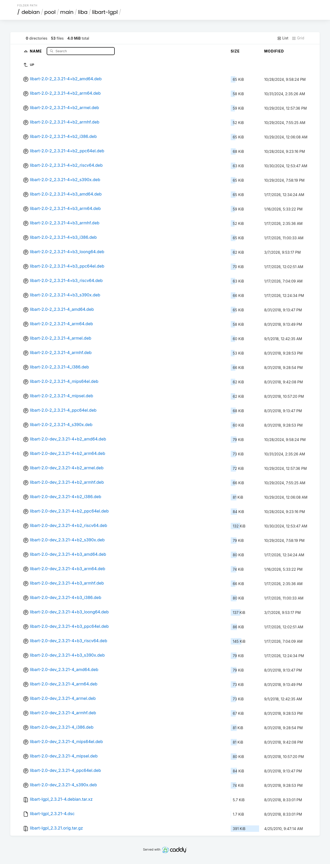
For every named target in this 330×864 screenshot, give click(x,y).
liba (83, 12)
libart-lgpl (105, 12)
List (282, 38)
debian (31, 12)
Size (235, 51)
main (66, 12)
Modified (274, 51)
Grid (298, 38)
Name (36, 51)
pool (50, 12)
